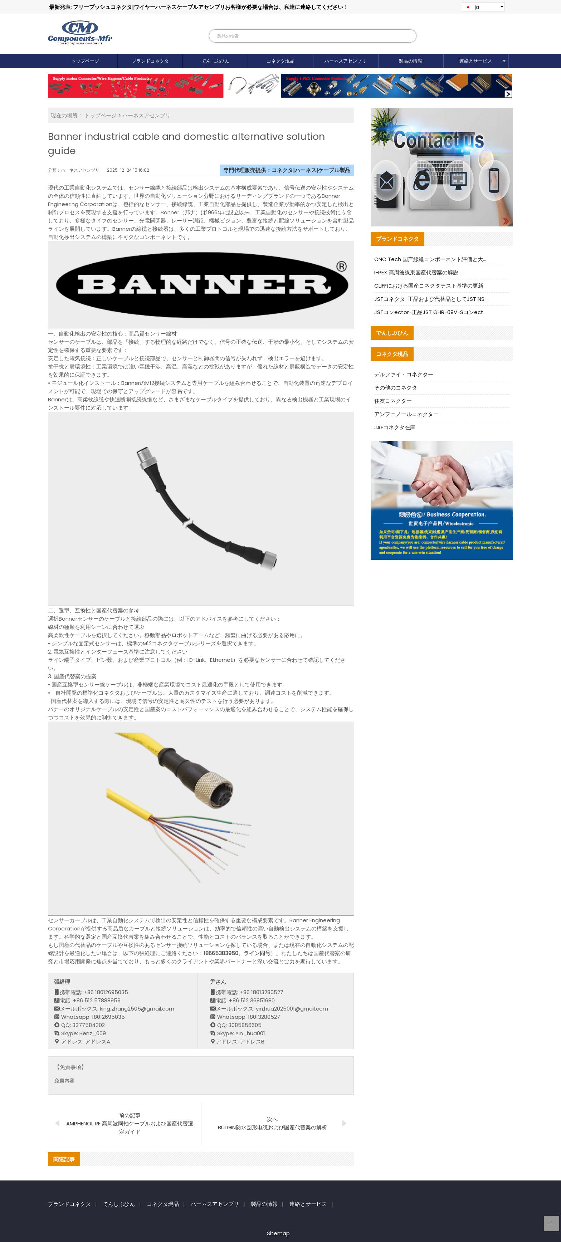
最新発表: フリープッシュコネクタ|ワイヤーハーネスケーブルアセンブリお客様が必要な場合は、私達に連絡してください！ (198, 7)
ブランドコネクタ (150, 61)
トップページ (85, 61)
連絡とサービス (475, 61)
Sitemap (278, 1233)
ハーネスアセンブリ (345, 61)
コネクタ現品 (280, 61)
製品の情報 (410, 61)
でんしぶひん (215, 61)
